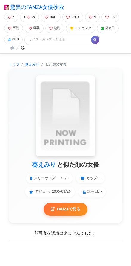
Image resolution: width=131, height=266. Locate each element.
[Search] (58, 39)
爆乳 (34, 28)
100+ (51, 17)
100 (110, 17)
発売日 (108, 28)
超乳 (54, 28)
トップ (14, 64)
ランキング (80, 28)
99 (29, 17)
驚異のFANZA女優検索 (34, 7)
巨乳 (13, 28)
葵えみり (32, 64)
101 (72, 17)
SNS (13, 39)
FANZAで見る (65, 209)
